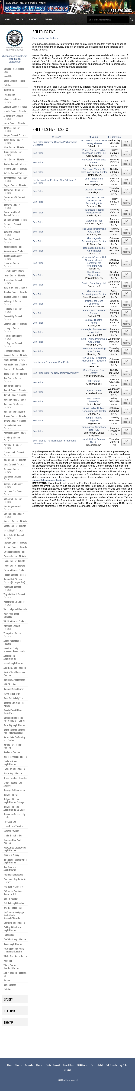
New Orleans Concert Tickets (12, 379)
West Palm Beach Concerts (11, 615)
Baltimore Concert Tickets (11, 129)
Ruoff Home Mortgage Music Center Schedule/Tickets (13, 915)
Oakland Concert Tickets (14, 399)
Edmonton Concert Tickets (11, 265)
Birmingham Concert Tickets (12, 153)
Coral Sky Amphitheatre (14, 725)
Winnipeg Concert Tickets (11, 627)
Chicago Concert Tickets (15, 219)
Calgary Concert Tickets (14, 185)
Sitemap (67, 1069)
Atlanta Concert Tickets (14, 111)
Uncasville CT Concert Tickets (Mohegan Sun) (14, 580)
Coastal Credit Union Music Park (12, 711)
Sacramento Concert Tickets (13, 485)
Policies (7, 85)
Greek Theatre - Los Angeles (12, 784)
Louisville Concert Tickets (15, 350)
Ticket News (68, 1065)
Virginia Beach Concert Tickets (14, 595)
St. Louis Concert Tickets (15, 547)
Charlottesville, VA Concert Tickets (11, 213)
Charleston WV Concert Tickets (14, 199)
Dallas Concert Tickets (13, 246)
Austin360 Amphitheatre (14, 667)
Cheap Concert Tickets (14, 80)
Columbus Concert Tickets (11, 240)
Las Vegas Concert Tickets (11, 329)
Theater (48, 19)
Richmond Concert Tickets (11, 470)
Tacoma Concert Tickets (14, 556)
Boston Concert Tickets (14, 164)
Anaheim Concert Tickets (15, 106)
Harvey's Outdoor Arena (14, 790)
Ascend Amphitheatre (13, 663)
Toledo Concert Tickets (14, 565)
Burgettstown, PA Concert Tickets (15, 179)
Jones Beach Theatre (13, 826)
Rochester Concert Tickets (12, 478)
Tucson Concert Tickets (14, 574)
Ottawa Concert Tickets (14, 420)
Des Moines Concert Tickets (12, 257)
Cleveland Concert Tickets (11, 233)
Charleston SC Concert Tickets (13, 191)
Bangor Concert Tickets (14, 135)
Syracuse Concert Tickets (15, 551)
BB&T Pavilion (9, 684)
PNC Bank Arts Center (13, 886)
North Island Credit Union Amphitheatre (15, 861)
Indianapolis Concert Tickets (12, 302)
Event (58, 137)
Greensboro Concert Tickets (12, 281)
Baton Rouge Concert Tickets (13, 141)
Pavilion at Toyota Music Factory (14, 880)
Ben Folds (38, 153)
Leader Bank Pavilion (12, 835)
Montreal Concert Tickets (15, 364)
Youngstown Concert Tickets (12, 634)
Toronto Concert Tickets (14, 570)
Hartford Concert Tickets (15, 287)
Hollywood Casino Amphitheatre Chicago (13, 800)
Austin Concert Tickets (14, 123)
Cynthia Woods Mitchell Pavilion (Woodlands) (14, 731)
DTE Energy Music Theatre (15, 756)
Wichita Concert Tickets (14, 621)
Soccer (6, 980)
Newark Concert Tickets (14, 390)
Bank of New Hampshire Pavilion (14, 673)
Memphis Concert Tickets (15, 355)
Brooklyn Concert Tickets (15, 168)
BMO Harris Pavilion (12, 693)
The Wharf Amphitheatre (14, 939)
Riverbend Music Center (14, 907)
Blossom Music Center (13, 689)
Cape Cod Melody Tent (13, 698)
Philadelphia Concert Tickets (13, 427)
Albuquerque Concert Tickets (13, 100)
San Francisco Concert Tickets (13, 515)
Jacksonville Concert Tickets (12, 310)
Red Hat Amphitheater (13, 903)
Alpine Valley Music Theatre (12, 642)
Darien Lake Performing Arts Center (14, 738)
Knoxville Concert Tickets (15, 323)
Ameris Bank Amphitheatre (9, 657)
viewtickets (126, 143)
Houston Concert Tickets (15, 296)
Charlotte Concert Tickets (11, 206)
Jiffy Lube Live (9, 821)
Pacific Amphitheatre (13, 874)
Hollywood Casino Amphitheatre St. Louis (14, 808)
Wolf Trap (7, 960)
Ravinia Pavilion (10, 898)
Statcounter (15, 61)
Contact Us (8, 90)
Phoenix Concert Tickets (14, 432)
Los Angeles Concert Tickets (12, 344)
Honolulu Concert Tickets (15, 292)
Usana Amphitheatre (12, 944)
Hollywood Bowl (10, 794)
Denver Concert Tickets (14, 251)
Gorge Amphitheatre (12, 773)
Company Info (9, 984)
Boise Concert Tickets (13, 159)
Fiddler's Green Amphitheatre (10, 762)
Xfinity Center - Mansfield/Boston (11, 966)
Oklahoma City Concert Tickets (14, 405)
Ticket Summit (53, 1065)
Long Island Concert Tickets (12, 337)
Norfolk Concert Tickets (14, 395)
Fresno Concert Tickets (14, 275)
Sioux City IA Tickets (13, 530)
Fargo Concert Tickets (13, 270)
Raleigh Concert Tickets (14, 459)
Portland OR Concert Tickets (12, 446)
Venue (95, 137)
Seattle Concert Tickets (14, 525)
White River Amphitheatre (15, 956)
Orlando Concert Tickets (14, 416)
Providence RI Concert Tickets (13, 454)
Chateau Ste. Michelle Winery (13, 704)
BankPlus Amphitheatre (14, 679)
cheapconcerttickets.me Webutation (14, 57)
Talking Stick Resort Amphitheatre (12, 928)
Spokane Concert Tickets (15, 542)
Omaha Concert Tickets (14, 411)
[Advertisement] (67, 1041)
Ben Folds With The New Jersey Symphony (55, 372)
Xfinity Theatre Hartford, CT (14, 974)
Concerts (33, 19)
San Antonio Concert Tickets (12, 500)
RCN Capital (82, 1065)
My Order (124, 1065)
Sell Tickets (111, 1065)
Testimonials (9, 94)
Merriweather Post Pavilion (12, 841)
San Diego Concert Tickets (12, 507)
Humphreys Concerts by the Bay (14, 815)
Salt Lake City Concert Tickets (13, 493)
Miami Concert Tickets (14, 359)
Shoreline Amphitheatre (14, 922)
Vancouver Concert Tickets (12, 588)
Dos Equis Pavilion (11, 752)
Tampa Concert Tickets (14, 561)
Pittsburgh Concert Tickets (12, 439)
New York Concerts (12, 385)
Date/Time (115, 137)
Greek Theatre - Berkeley (15, 778)
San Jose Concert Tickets (15, 521)
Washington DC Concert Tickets (14, 603)
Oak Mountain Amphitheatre (9, 868)
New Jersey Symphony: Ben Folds (51, 362)
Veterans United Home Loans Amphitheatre (13, 950)
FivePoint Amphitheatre (14, 768)
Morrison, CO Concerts (13, 369)
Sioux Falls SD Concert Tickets (13, 536)
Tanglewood (8, 934)
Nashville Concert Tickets (15, 373)
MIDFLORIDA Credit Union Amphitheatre (14, 849)
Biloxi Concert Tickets (13, 147)
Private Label (97, 1065)
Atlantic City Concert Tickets (13, 117)
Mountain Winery (11, 855)
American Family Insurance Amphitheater (14, 649)
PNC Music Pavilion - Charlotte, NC (12, 892)
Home (7, 19)
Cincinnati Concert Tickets (12, 225)
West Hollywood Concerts (15, 609)
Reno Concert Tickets (13, 464)
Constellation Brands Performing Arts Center (14, 719)
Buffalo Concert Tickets (14, 173)
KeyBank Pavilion (11, 830)
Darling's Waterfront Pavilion (12, 746)
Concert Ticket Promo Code (13, 70)
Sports (19, 19)
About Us (7, 76)
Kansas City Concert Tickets (12, 317)
